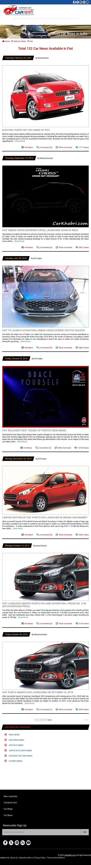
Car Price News (14, 740)
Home (6, 41)
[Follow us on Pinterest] (80, 2)
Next (49, 720)
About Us (14, 858)
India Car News (19, 41)
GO (85, 832)
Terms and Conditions (56, 858)
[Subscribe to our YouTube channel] (87, 2)
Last (86, 720)
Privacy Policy (39, 858)
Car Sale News (13, 745)
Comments (44, 147)
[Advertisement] (37, 62)
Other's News (13, 761)
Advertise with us (26, 858)
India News (12, 734)
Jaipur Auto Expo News (18, 750)
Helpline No (4, 858)
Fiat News (27, 147)
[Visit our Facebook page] (74, 2)
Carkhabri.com (70, 855)
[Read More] (20, 141)
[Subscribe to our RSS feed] (84, 2)
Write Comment (64, 147)
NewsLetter (14, 825)
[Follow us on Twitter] (77, 2)
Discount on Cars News (18, 755)
